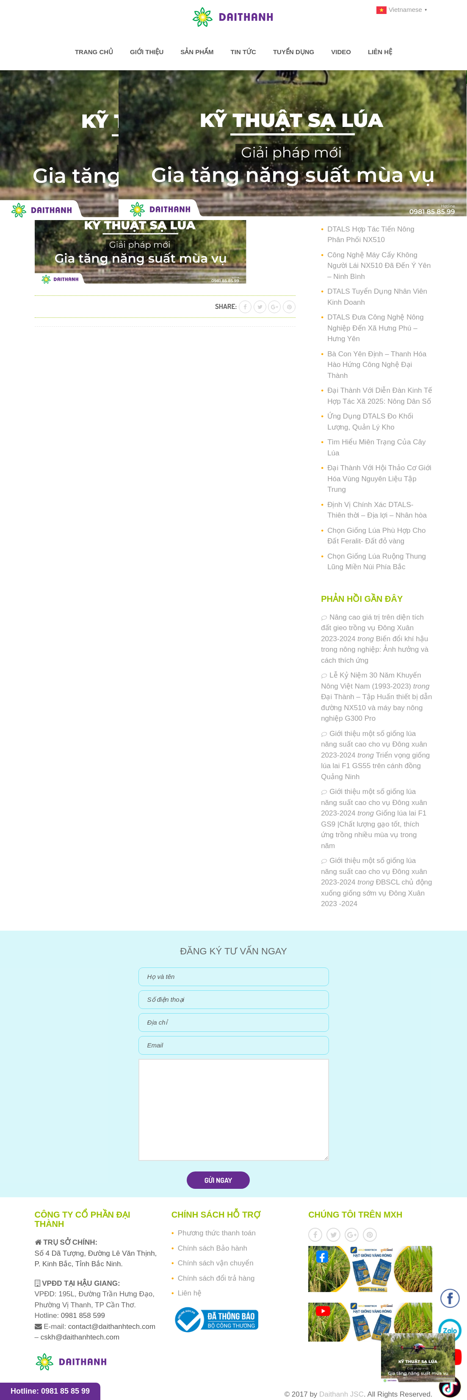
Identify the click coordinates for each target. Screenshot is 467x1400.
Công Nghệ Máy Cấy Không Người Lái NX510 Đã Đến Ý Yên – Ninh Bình (379, 266)
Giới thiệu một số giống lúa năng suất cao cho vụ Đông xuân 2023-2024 (374, 744)
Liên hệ (380, 51)
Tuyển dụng (293, 51)
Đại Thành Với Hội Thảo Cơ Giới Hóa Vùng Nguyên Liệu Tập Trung (379, 478)
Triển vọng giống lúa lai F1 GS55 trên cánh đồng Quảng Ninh (375, 766)
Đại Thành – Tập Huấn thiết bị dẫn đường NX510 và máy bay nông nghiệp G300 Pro (376, 707)
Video (341, 51)
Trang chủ (94, 51)
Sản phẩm (196, 51)
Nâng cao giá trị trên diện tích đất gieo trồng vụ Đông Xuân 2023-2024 (372, 628)
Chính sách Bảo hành (212, 1248)
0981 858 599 (82, 1316)
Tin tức (243, 51)
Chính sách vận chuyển (216, 1263)
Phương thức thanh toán (217, 1233)
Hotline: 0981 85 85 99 (50, 1391)
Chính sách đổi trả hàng (216, 1278)
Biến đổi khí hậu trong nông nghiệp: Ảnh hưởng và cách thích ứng (374, 649)
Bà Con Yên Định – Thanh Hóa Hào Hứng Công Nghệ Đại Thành (376, 365)
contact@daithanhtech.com (111, 1327)
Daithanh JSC (341, 1394)
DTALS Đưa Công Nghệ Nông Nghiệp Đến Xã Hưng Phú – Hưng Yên (375, 328)
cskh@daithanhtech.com (80, 1337)
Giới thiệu (146, 51)
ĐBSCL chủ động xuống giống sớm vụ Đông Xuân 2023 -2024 (376, 893)
